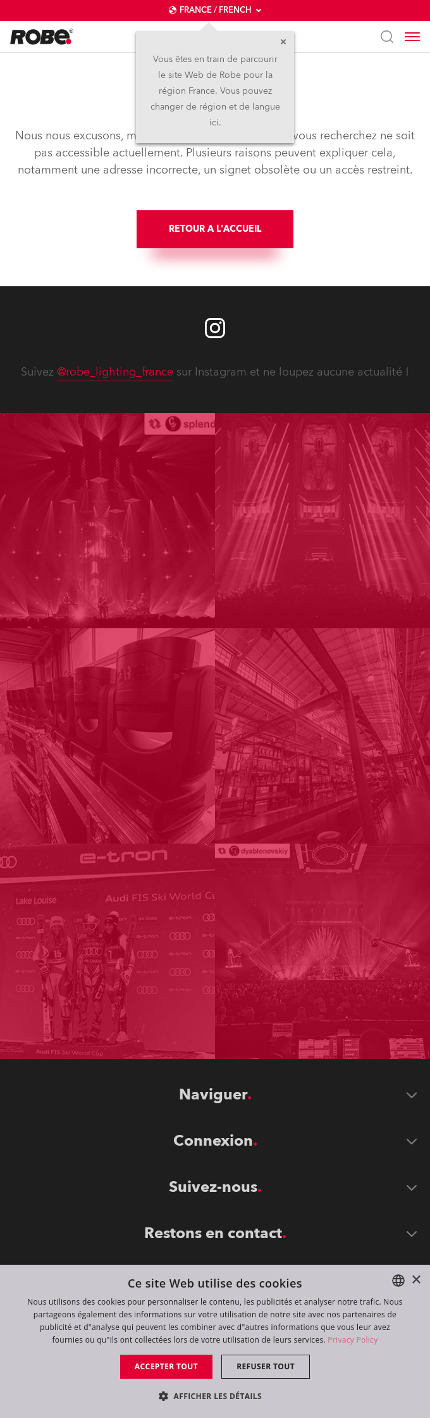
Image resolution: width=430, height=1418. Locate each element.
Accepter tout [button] (166, 1366)
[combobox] (398, 1280)
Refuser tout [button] (265, 1366)
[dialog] (215, 1341)
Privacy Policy (353, 1339)
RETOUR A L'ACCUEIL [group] (215, 229)
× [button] (416, 1280)
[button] (215, 1395)
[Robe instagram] (215, 328)
